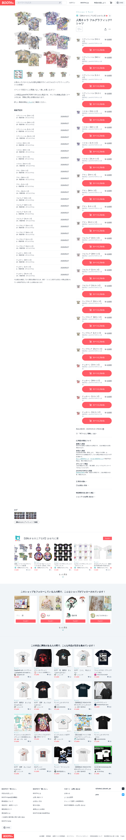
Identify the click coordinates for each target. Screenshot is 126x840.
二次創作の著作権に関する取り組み (13, 817)
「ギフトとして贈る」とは (87, 433)
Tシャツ (90, 12)
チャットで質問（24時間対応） (74, 801)
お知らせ (67, 793)
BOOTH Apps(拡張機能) (9, 797)
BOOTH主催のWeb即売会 (41, 813)
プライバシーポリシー (82, 836)
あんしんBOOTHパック (82, 458)
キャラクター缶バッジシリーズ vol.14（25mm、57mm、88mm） (42, 565)
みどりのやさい (102, 615)
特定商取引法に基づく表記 (84, 493)
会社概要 (41, 836)
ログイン (72, 2)
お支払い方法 (82, 485)
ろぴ (48, 615)
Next (69, 39)
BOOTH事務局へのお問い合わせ (74, 805)
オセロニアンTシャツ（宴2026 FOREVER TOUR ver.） (102, 564)
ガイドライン (70, 836)
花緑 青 (74, 615)
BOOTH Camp (6, 821)
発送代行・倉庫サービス (10, 805)
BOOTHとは (85, 2)
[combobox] (39, 2)
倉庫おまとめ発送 (39, 809)
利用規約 (48, 836)
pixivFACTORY (80, 472)
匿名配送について (7, 801)
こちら (29, 102)
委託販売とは (6, 813)
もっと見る (63, 629)
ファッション (80, 12)
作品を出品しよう (100, 2)
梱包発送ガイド (7, 809)
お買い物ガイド (38, 797)
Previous (15, 39)
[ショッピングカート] (111, 2)
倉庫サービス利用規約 (59, 836)
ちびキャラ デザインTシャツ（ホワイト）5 (83, 564)
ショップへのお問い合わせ (84, 497)
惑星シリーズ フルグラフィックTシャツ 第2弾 (22, 564)
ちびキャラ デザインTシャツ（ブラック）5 (63, 564)
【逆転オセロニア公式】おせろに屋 (41, 538)
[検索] (60, 2)
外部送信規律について (96, 836)
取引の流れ (81, 481)
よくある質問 (68, 797)
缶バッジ (36, 562)
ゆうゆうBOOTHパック (97, 458)
